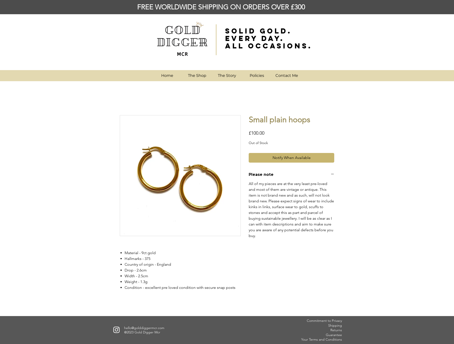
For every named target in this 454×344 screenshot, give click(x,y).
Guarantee (334, 335)
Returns (336, 330)
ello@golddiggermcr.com (145, 328)
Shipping (335, 325)
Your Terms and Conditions (321, 339)
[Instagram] (116, 329)
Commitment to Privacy (324, 320)
